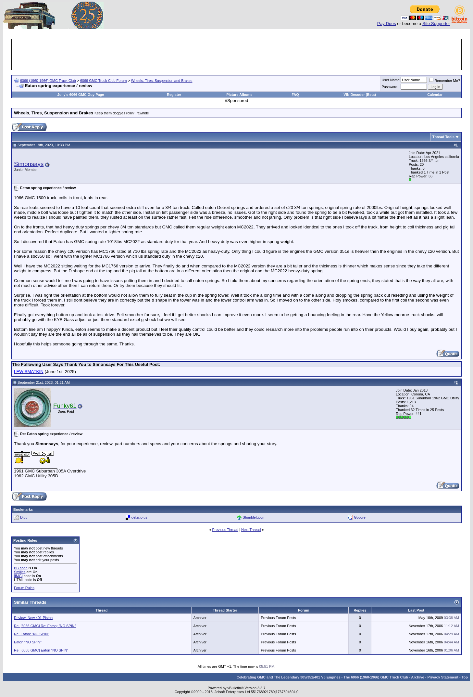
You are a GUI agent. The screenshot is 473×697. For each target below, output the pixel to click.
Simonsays (29, 164)
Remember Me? (444, 81)
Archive (417, 677)
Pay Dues (386, 23)
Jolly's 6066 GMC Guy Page (80, 95)
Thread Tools (443, 137)
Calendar (434, 95)
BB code (21, 568)
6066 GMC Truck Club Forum (103, 81)
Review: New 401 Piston (33, 618)
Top (465, 677)
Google (359, 517)
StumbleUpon (254, 517)
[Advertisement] (236, 54)
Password (389, 87)
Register (174, 95)
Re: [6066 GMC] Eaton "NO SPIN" (41, 650)
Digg (24, 517)
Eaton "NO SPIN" (28, 642)
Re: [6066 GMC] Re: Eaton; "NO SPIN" (45, 626)
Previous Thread (225, 530)
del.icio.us (139, 517)
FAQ (295, 95)
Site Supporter (436, 23)
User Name (391, 80)
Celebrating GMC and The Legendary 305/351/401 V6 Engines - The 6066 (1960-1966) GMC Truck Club (322, 677)
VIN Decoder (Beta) (359, 95)
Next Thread (251, 530)
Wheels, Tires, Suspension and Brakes (162, 81)
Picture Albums (239, 95)
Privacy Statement (442, 677)
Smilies (19, 572)
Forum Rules (24, 588)
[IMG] (18, 576)
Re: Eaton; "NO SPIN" (31, 634)
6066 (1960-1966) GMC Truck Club (48, 81)
